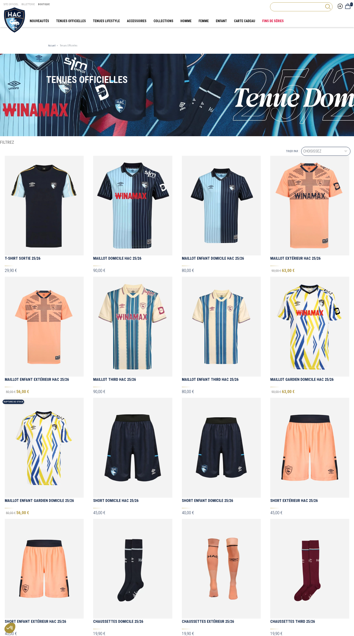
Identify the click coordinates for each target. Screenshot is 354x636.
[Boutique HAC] (14, 19)
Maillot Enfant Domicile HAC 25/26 (213, 258)
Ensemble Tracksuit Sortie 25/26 (211, 494)
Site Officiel (11, 4)
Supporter (54, 594)
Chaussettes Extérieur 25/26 (208, 436)
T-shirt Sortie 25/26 (22, 258)
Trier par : (292, 151)
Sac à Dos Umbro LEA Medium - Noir (36, 501)
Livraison (121, 590)
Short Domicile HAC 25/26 (115, 408)
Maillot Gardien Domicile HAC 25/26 (301, 379)
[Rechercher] (301, 6)
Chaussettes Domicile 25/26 (118, 436)
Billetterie (28, 4)
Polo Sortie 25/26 (20, 530)
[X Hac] (269, 556)
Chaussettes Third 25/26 (292, 436)
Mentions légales (194, 590)
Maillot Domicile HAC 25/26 (117, 258)
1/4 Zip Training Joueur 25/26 (118, 530)
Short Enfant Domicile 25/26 (207, 408)
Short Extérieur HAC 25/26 (294, 408)
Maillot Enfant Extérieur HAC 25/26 (37, 379)
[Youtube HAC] (295, 556)
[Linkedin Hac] (304, 556)
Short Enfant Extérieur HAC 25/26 (35, 436)
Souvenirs (54, 598)
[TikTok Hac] (286, 556)
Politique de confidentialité (200, 598)
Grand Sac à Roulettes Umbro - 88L (125, 501)
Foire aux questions (195, 602)
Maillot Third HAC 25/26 (114, 379)
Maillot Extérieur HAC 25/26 (295, 258)
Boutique (44, 4)
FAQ (115, 560)
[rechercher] (328, 6)
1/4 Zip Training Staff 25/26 (206, 530)
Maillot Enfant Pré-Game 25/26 (121, 464)
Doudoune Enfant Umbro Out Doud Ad (303, 465)
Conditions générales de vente (202, 594)
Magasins (121, 594)
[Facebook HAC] (260, 556)
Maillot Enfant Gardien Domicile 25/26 (39, 408)
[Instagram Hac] (277, 556)
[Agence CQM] (294, 619)
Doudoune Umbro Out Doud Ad (208, 465)
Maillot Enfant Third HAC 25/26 (210, 379)
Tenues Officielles (59, 602)
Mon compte (123, 598)
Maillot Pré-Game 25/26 (25, 464)
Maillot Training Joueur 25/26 (297, 530)
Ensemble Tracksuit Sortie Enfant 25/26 (306, 501)
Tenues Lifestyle (58, 590)
